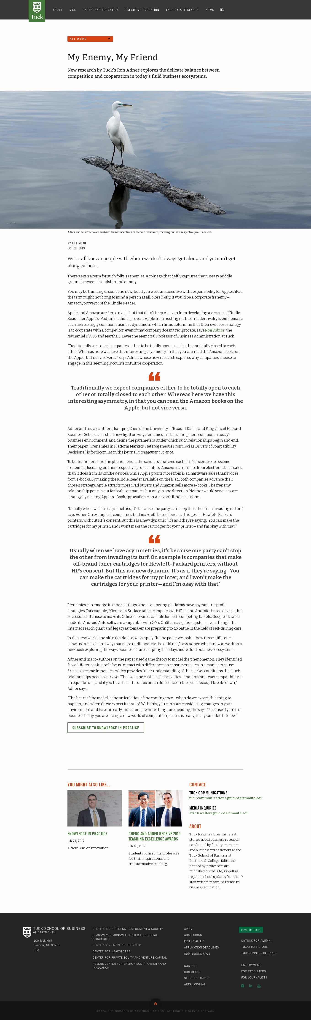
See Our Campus (196, 978)
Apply (188, 929)
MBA (73, 10)
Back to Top (155, 1002)
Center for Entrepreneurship (117, 945)
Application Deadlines (201, 947)
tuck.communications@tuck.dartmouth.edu (226, 798)
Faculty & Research (182, 10)
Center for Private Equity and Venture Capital (130, 957)
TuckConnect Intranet (259, 953)
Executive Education (142, 10)
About (58, 10)
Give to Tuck (251, 930)
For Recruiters (253, 971)
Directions (192, 972)
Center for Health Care (111, 951)
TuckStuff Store (254, 946)
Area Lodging (194, 984)
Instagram (242, 986)
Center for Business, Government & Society (128, 929)
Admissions (193, 935)
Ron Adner (215, 330)
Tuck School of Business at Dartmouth (37, 11)
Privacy (208, 1010)
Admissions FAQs (197, 953)
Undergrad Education (101, 10)
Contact (190, 965)
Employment (251, 965)
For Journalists (254, 977)
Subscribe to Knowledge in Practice (105, 727)
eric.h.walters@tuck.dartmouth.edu (219, 813)
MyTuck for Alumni (256, 940)
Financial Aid (194, 941)
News (210, 10)
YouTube (259, 986)
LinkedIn (250, 986)
